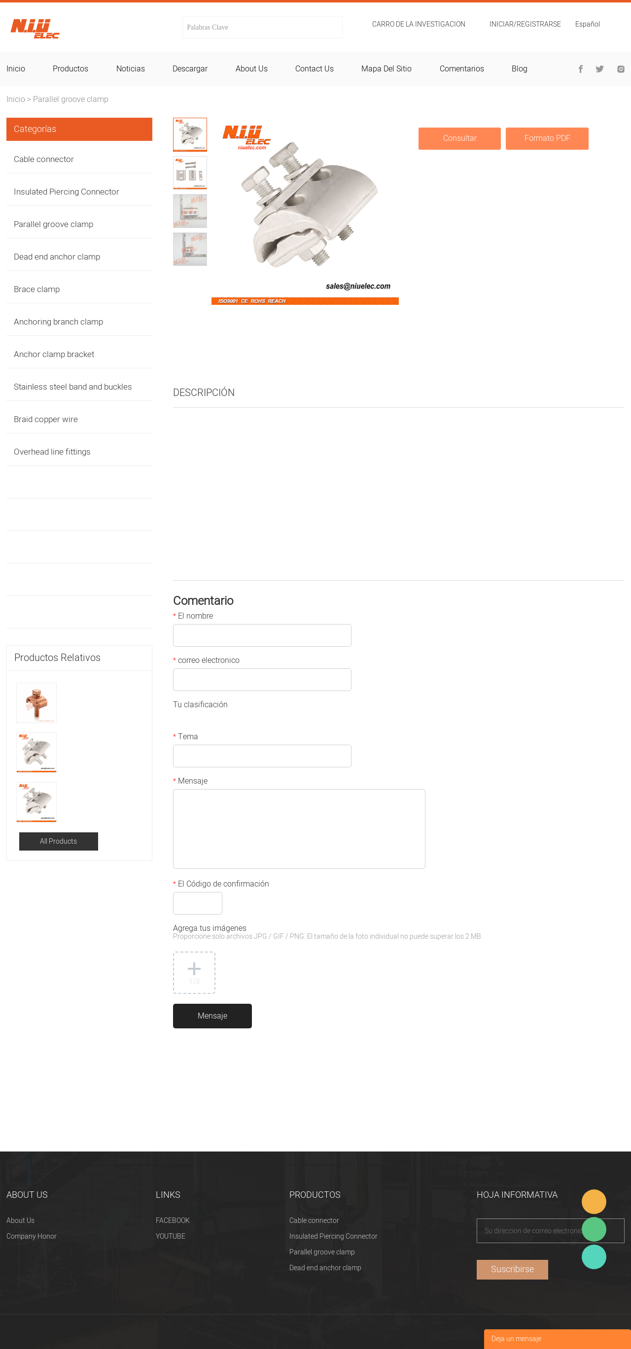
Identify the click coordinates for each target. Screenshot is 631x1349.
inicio (15, 69)
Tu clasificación (200, 706)
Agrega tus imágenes (328, 933)
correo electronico (206, 661)
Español (587, 25)
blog (519, 69)
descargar (190, 69)
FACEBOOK (173, 1221)
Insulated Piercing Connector (66, 192)
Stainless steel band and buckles (73, 387)
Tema (185, 738)
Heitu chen (594, 1257)
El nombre (193, 617)
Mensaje (190, 782)
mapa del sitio (386, 69)
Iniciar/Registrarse (525, 24)
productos (70, 69)
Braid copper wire (46, 419)
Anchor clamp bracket (54, 354)
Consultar (460, 138)
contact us (314, 69)
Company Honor (31, 1236)
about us (252, 69)
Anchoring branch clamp (58, 322)
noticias (130, 69)
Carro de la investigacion (418, 24)
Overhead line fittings (52, 452)
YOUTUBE (170, 1236)
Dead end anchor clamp (57, 257)
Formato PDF (547, 138)
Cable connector (44, 159)
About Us (20, 1221)
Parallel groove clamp (70, 99)
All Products (58, 841)
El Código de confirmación (221, 885)
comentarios (462, 69)
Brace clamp (37, 289)
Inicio (15, 99)
